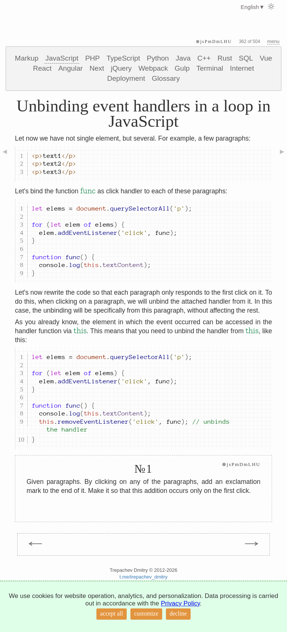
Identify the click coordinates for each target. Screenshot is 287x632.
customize (146, 613)
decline (178, 613)
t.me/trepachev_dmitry (144, 577)
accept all (111, 613)
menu (273, 41)
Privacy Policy (180, 603)
